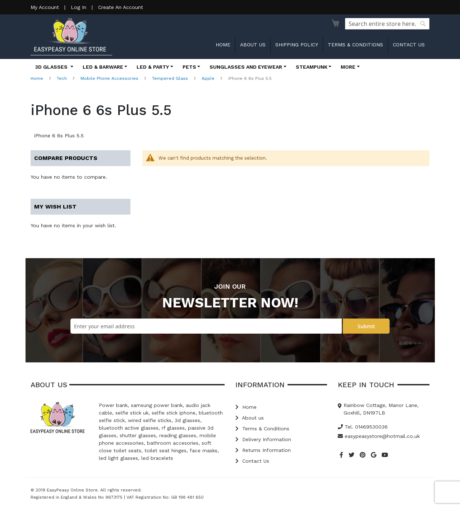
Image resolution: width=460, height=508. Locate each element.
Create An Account (120, 7)
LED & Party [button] (153, 67)
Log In (78, 7)
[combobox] (387, 23)
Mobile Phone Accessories (109, 78)
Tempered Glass (170, 78)
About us (253, 44)
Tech (62, 78)
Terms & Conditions (355, 44)
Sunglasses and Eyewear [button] (246, 67)
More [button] (348, 67)
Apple (208, 78)
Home (223, 44)
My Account (45, 7)
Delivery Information (263, 439)
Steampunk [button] (311, 67)
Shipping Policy (296, 44)
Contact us (409, 44)
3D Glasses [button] (52, 67)
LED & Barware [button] (103, 67)
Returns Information (263, 450)
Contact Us (252, 461)
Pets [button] (189, 67)
